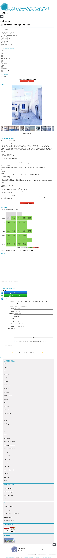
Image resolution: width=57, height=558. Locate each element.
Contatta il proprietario (27, 81)
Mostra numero (16, 293)
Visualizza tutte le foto (27, 133)
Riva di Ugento (7, 424)
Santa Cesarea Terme (9, 441)
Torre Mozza (7, 463)
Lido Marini (6, 388)
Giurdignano (7, 385)
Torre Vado (7, 477)
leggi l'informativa (43, 341)
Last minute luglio (8, 495)
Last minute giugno (8, 492)
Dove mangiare (7, 510)
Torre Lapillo (8, 34)
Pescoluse (6, 406)
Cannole (6, 367)
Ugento (5, 480)
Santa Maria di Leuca (9, 449)
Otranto (6, 399)
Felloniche (6, 374)
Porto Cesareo (7, 410)
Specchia (6, 452)
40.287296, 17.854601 (13, 281)
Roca (5, 427)
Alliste (5, 364)
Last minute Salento (9, 488)
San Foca (6, 434)
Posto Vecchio (7, 413)
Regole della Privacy (42, 554)
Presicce (6, 417)
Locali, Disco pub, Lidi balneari (11, 513)
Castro (5, 371)
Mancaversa (7, 392)
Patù (5, 402)
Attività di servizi (8, 517)
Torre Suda (6, 473)
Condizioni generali (31, 554)
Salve (5, 431)
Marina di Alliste (8, 395)
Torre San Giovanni (9, 470)
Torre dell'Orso (7, 456)
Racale (5, 420)
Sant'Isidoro (7, 438)
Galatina (6, 378)
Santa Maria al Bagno (9, 445)
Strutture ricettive (8, 506)
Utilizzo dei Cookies (52, 554)
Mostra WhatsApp (16, 296)
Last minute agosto (9, 499)
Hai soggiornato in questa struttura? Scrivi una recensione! (27, 353)
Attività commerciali (9, 520)
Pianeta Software (19, 557)
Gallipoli (6, 381)
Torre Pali (6, 466)
